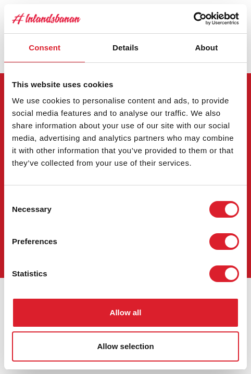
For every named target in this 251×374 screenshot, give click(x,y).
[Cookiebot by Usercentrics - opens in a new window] (193, 18)
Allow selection (125, 346)
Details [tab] (125, 47)
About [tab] (206, 47)
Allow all (126, 312)
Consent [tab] (44, 47)
